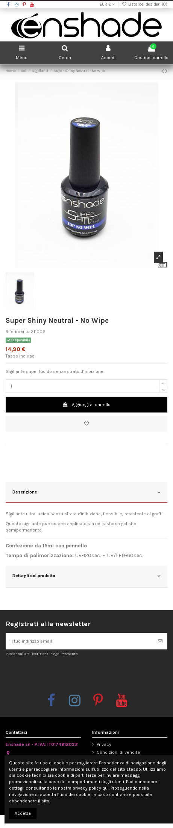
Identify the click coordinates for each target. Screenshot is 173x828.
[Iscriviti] (160, 641)
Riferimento (18, 331)
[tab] (86, 493)
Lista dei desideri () (144, 4)
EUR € (107, 4)
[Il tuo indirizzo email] (79, 641)
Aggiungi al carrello (86, 404)
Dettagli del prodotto (86, 576)
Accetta (23, 813)
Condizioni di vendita (118, 752)
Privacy (104, 744)
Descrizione (86, 492)
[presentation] (68, 674)
